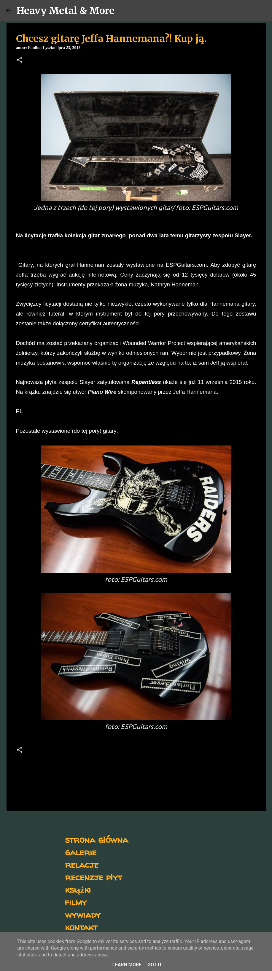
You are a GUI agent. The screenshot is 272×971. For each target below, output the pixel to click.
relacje (81, 864)
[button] (19, 60)
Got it (154, 964)
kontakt (81, 927)
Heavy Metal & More (65, 11)
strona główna (96, 839)
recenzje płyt (93, 877)
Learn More (126, 964)
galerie (80, 852)
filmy (76, 902)
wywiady (83, 914)
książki (78, 889)
